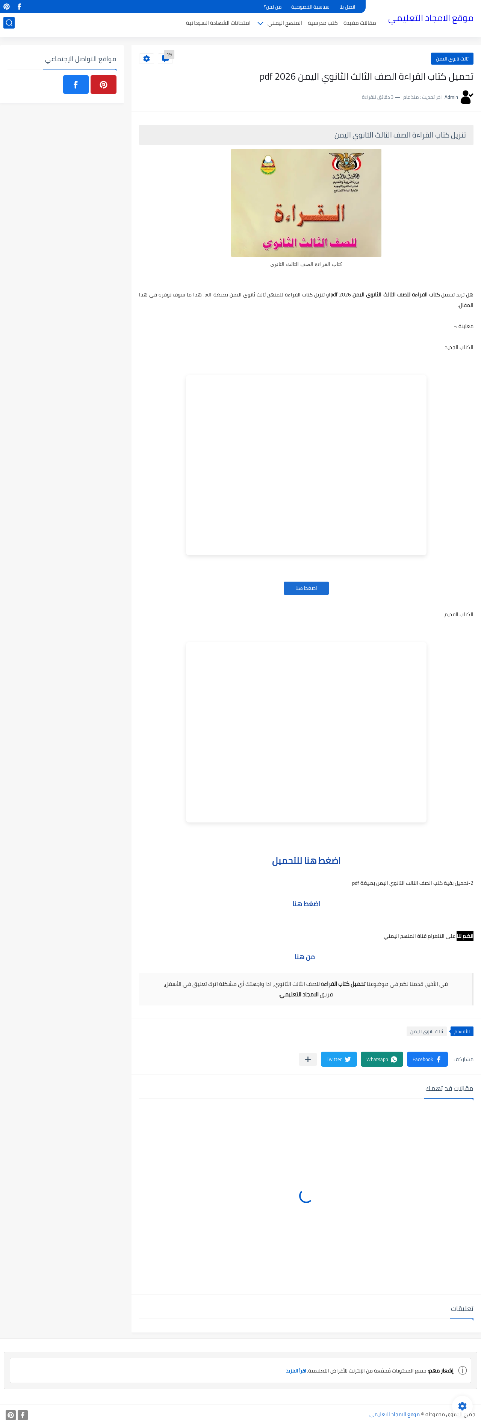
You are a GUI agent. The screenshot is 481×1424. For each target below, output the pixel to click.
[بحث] (5, 25)
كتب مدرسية (326, 25)
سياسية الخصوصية (310, 6)
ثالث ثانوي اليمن (452, 58)
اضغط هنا (306, 588)
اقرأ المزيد (294, 1371)
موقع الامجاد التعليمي (434, 18)
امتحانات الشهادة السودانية (221, 25)
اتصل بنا (347, 6)
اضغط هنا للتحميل (306, 860)
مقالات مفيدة (363, 25)
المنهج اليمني (288, 25)
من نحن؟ (272, 6)
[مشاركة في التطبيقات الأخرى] (308, 1059)
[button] (427, 1059)
